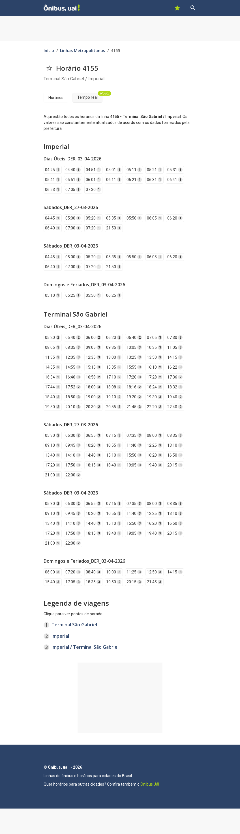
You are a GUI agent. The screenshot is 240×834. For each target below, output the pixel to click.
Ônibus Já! (149, 784)
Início (49, 50)
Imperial (60, 636)
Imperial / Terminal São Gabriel (85, 647)
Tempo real (89, 96)
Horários (55, 97)
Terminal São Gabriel (74, 625)
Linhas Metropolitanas (82, 50)
